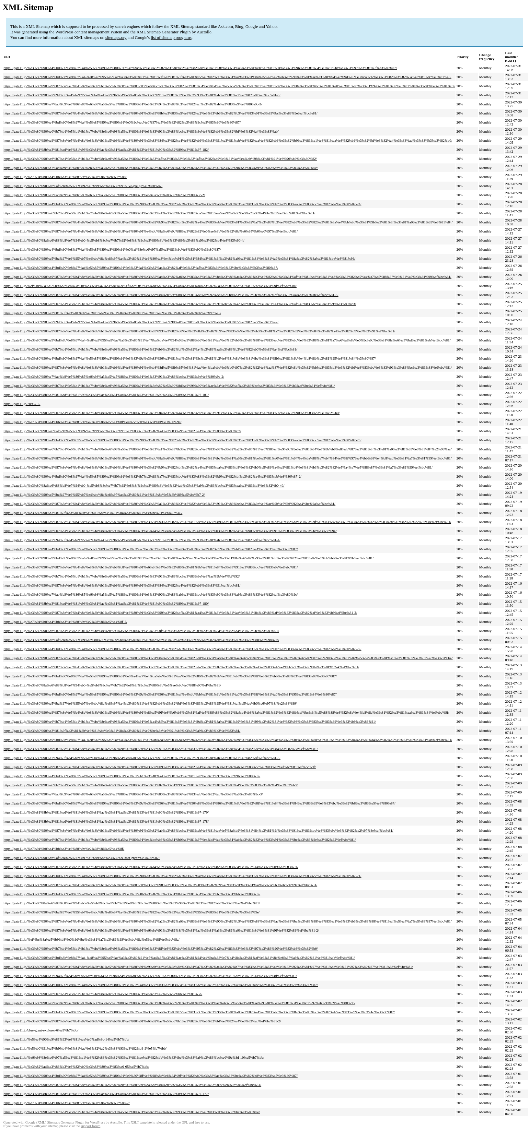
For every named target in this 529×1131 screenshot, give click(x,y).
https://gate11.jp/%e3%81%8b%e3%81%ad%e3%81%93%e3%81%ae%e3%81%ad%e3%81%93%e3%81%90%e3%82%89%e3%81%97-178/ (106, 821)
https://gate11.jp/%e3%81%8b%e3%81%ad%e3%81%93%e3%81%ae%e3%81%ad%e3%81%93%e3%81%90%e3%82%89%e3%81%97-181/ (106, 395)
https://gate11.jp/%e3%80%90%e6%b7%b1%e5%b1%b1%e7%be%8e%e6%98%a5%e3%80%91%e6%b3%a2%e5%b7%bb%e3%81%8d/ (103, 994)
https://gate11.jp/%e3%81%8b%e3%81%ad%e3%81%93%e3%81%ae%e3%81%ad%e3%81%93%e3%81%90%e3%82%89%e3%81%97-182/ (106, 149)
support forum (90, 1126)
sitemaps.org (116, 37)
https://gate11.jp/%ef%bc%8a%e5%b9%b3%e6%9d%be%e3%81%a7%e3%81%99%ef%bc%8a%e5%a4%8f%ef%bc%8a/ (91, 939)
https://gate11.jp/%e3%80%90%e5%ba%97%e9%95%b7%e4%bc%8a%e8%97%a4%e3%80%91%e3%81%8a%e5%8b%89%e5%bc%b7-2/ (104, 494)
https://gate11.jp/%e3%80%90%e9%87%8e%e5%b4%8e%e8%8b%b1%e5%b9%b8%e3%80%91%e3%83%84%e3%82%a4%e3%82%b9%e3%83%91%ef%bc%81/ (122, 585)
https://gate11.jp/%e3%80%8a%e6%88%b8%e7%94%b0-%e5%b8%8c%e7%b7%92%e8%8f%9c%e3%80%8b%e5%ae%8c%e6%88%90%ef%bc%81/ (112, 685)
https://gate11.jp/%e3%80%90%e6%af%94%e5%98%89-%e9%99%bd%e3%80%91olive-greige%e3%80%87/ (83, 186)
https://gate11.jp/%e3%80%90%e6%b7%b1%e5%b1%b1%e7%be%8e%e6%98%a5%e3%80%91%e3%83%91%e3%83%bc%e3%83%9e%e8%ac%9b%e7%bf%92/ (122, 576)
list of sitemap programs (171, 37)
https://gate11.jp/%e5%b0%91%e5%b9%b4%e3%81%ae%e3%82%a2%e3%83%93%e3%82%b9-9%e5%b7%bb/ (85, 1048)
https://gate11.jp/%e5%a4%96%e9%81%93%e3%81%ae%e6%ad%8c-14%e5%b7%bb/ (66, 1039)
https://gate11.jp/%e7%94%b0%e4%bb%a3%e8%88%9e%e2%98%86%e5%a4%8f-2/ (65, 622)
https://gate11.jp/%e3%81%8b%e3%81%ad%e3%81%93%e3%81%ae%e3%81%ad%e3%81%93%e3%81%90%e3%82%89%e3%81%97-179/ (106, 812)
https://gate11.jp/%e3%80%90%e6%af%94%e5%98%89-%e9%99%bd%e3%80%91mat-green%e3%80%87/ (82, 858)
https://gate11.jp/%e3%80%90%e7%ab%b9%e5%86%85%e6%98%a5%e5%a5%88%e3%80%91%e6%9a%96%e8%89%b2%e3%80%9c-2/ (104, 195)
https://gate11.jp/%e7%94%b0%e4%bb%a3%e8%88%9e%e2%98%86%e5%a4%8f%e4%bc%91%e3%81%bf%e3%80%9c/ (92, 422)
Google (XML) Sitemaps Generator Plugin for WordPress (65, 1122)
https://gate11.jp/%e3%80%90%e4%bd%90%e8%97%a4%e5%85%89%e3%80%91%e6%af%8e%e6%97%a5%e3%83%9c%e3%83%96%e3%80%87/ (112, 249)
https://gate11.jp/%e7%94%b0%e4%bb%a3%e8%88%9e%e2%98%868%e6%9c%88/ (65, 177)
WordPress (64, 32)
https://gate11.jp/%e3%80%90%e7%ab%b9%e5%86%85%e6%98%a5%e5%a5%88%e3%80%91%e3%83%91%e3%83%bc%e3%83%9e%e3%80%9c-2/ (114, 376)
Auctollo (204, 32)
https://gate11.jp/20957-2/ (22, 404)
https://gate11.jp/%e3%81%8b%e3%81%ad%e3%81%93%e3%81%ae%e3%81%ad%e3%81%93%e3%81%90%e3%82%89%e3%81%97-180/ (106, 603)
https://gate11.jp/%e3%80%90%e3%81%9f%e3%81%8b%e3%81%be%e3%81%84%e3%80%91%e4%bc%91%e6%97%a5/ (93, 513)
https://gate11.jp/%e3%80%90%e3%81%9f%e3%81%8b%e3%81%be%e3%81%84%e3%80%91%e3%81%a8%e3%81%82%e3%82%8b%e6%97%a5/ (112, 313)
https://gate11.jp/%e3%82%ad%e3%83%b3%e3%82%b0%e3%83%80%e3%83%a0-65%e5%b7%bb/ (76, 1066)
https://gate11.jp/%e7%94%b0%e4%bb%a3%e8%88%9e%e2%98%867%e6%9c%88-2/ (67, 1103)
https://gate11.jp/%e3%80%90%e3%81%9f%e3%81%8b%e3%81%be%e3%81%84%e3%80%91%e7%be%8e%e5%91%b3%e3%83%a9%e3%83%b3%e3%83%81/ (122, 730)
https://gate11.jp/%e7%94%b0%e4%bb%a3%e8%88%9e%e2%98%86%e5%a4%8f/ (64, 849)
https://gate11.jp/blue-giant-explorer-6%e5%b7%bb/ (41, 1030)
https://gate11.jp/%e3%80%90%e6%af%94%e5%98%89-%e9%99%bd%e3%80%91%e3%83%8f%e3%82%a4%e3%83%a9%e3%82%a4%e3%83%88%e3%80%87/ (122, 431)
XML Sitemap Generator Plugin (164, 32)
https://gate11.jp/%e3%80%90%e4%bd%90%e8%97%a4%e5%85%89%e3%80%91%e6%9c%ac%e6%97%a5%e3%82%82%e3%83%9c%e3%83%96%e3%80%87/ (122, 122)
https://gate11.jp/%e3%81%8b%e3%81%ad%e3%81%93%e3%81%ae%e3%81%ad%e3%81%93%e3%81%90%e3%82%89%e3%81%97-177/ (106, 1094)
